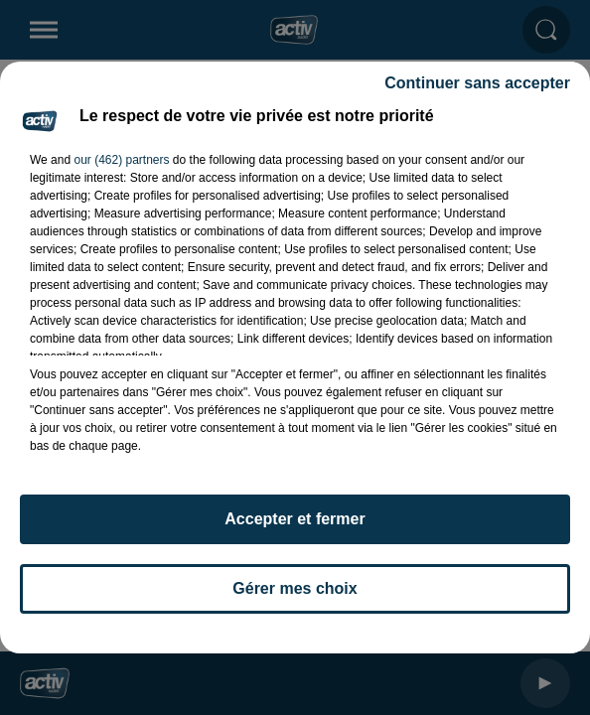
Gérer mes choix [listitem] (294, 588)
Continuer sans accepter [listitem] (477, 82)
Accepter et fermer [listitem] (294, 518)
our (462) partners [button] (121, 160)
